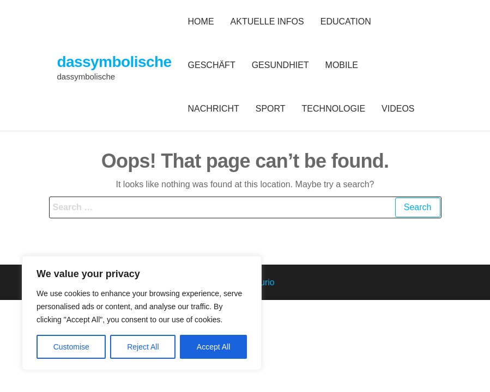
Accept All (213, 346)
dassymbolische (114, 61)
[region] (142, 313)
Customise (71, 346)
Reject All (143, 346)
